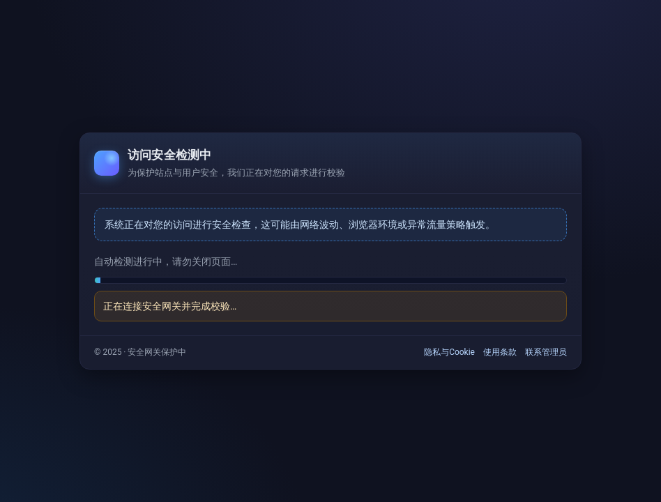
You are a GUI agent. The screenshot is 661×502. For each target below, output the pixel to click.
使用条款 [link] (500, 352)
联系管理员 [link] (546, 352)
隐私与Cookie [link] (449, 352)
